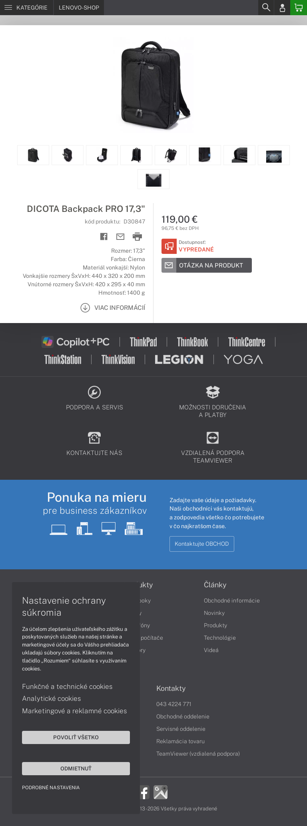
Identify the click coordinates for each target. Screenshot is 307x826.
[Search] (266, 7)
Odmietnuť (76, 768)
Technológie (220, 637)
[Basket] (298, 7)
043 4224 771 (173, 704)
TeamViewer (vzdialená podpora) (198, 753)
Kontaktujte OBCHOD (202, 544)
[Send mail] (120, 237)
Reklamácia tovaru (180, 741)
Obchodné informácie (232, 600)
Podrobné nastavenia (51, 787)
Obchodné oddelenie (182, 716)
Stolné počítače (143, 637)
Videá (211, 650)
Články (215, 585)
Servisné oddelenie (180, 729)
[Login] (282, 7)
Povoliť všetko (76, 737)
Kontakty (171, 688)
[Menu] (26, 7)
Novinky (214, 613)
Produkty (215, 625)
